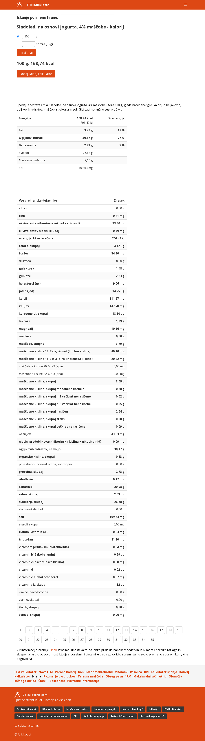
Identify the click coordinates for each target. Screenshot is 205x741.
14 (134, 630)
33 (134, 640)
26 (73, 640)
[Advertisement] (102, 90)
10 (99, 630)
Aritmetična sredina (122, 716)
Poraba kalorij (65, 672)
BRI (146, 672)
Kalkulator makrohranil (95, 672)
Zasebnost (57, 681)
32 (126, 640)
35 (152, 640)
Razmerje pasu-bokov (59, 676)
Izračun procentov (77, 709)
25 (64, 640)
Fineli (53, 650)
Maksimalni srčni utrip (149, 676)
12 (117, 630)
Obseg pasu (114, 676)
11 (108, 630)
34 (143, 640)
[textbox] (87, 17)
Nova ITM (46, 672)
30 (108, 640)
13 (126, 630)
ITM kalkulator (38, 5)
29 (99, 640)
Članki (42, 681)
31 (117, 640)
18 (170, 630)
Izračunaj (26, 53)
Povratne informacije (83, 681)
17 (161, 630)
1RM (128, 676)
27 (82, 640)
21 (29, 640)
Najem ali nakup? (132, 709)
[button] (186, 5)
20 (20, 640)
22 (38, 640)
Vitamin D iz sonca (128, 672)
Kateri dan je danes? (152, 716)
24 (55, 640)
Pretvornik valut (26, 709)
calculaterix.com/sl (26, 726)
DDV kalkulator (51, 709)
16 (152, 630)
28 (90, 640)
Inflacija (153, 709)
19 (178, 630)
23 (46, 640)
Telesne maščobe (90, 676)
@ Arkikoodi (22, 734)
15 (143, 630)
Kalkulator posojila (105, 709)
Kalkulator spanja (164, 672)
